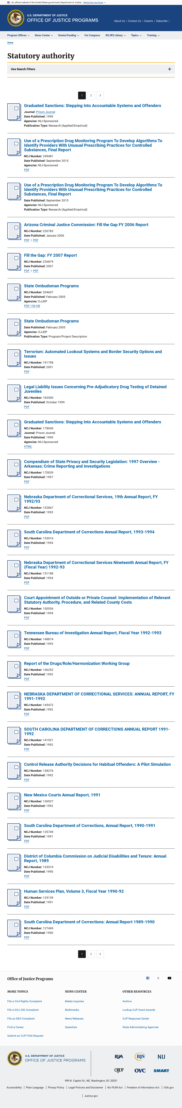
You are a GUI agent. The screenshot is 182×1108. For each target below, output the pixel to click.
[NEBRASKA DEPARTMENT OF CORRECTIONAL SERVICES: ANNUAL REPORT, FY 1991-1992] (14, 708)
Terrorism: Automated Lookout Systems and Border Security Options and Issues (93, 354)
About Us (119, 21)
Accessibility (14, 1087)
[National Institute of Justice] (161, 1059)
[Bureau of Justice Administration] (119, 1059)
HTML (28, 446)
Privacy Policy (56, 1087)
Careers (148, 21)
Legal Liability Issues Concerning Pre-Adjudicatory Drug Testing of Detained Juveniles (95, 389)
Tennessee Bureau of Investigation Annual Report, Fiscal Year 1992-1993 (92, 632)
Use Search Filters (23, 69)
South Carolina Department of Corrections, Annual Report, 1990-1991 (90, 825)
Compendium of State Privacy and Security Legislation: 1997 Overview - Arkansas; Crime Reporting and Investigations (92, 464)
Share (175, 23)
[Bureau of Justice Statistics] (140, 1061)
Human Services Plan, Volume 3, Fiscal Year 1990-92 (74, 891)
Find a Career (15, 1027)
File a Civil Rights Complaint (24, 1001)
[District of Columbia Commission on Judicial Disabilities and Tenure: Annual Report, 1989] (14, 870)
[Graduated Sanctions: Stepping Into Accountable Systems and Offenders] (14, 120)
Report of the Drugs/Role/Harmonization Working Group (77, 663)
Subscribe (162, 21)
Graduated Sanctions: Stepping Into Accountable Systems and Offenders (92, 105)
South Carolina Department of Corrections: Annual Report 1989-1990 (89, 921)
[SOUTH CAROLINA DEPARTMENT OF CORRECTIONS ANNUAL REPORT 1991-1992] (14, 743)
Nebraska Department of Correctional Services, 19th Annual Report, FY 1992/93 (91, 499)
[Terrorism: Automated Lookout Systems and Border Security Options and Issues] (14, 366)
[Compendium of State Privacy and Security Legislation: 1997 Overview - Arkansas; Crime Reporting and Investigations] (14, 476)
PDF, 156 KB (32, 306)
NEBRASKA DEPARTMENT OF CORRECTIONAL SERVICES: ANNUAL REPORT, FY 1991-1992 (99, 696)
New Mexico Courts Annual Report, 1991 (62, 795)
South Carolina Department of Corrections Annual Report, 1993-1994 (89, 532)
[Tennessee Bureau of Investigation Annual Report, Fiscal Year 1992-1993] (14, 647)
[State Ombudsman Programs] (14, 300)
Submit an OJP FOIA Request (25, 1035)
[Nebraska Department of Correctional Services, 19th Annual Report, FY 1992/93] (14, 511)
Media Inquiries (74, 1001)
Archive (127, 1001)
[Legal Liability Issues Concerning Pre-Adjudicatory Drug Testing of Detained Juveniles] (14, 401)
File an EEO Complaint (21, 1018)
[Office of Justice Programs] (15, 18)
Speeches (71, 1027)
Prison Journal (45, 112)
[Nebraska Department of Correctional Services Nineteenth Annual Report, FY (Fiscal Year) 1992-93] (14, 576)
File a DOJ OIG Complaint (23, 1009)
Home (10, 42)
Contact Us (134, 21)
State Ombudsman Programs (51, 285)
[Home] (62, 18)
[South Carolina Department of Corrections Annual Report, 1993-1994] (14, 546)
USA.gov (169, 1087)
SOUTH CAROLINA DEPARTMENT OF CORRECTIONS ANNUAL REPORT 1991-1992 (97, 731)
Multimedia (72, 1009)
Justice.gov (91, 1096)
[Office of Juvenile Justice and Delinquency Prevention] (119, 1074)
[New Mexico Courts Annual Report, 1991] (14, 809)
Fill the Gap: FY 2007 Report (50, 255)
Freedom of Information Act (143, 1087)
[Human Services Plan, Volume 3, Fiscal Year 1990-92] (14, 905)
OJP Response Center (136, 1018)
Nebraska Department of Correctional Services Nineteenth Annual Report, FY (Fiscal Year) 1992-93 (96, 565)
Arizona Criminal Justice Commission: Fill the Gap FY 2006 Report (86, 224)
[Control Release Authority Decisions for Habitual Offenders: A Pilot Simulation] (14, 778)
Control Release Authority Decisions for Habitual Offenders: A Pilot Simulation (97, 764)
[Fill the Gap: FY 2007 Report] (14, 269)
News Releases (74, 1018)
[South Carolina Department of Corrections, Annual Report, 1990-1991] (14, 839)
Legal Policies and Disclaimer (86, 1087)
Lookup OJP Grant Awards (139, 1009)
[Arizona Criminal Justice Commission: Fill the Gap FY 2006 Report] (14, 239)
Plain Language (35, 1087)
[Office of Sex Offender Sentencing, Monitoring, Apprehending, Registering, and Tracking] (161, 1073)
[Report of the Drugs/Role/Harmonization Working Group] (14, 677)
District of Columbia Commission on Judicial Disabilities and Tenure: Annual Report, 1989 (95, 858)
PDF (26, 170)
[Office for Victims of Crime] (140, 1073)
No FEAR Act (115, 1087)
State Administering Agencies (141, 1027)
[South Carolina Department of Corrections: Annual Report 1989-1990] (14, 936)
